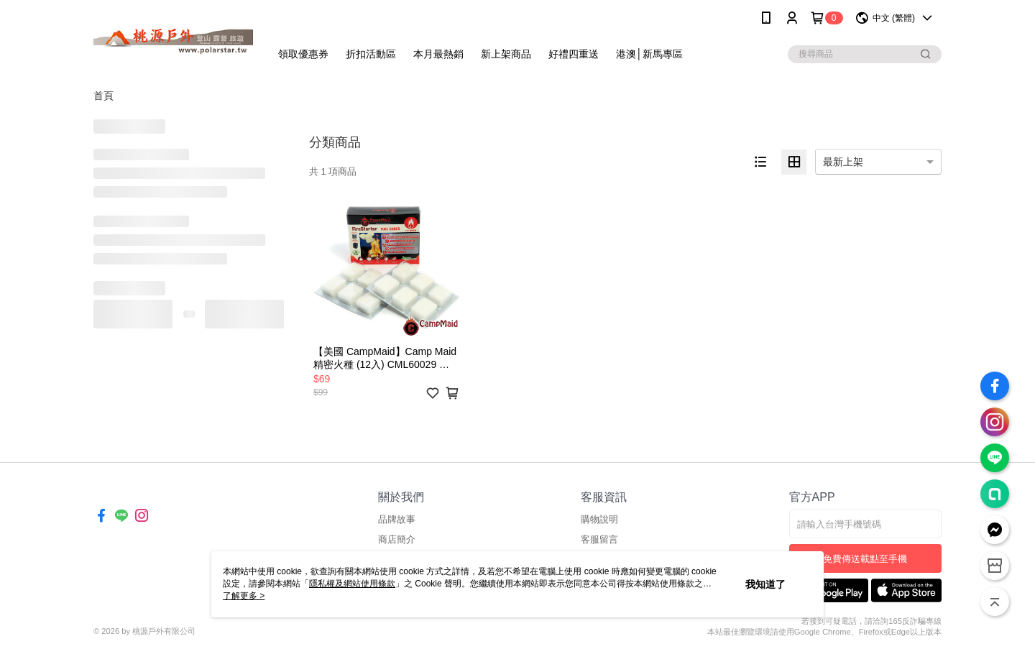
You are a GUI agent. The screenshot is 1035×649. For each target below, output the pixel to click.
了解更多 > (243, 596)
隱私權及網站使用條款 (352, 584)
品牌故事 (396, 519)
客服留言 (599, 539)
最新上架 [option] (843, 161)
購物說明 (599, 519)
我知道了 (765, 584)
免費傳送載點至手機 (865, 558)
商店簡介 (396, 539)
